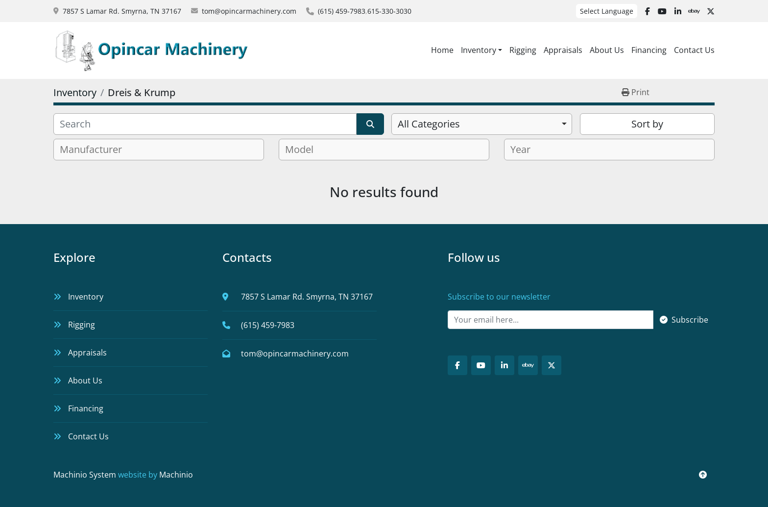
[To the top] (703, 474)
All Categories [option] (429, 123)
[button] (481, 50)
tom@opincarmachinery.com (249, 11)
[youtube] (662, 11)
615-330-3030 (389, 11)
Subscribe (684, 319)
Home (442, 50)
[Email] (550, 319)
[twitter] (711, 11)
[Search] (205, 124)
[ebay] (694, 11)
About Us (607, 50)
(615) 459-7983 (341, 11)
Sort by (647, 123)
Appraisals (563, 50)
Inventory (478, 50)
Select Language (606, 11)
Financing (649, 50)
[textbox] (95, 149)
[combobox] (481, 124)
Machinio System (84, 474)
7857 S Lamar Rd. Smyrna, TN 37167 (122, 11)
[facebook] (647, 11)
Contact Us (694, 50)
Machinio (176, 474)
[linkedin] (677, 11)
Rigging (522, 50)
